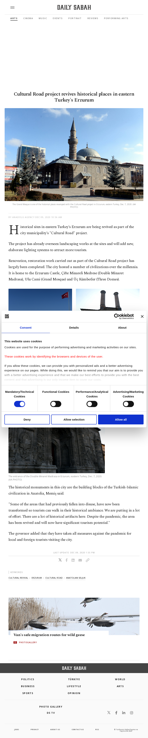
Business (28, 686)
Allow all (121, 419)
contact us (78, 729)
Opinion (74, 693)
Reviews (92, 18)
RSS (97, 729)
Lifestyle (74, 686)
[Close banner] (142, 316)
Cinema (28, 18)
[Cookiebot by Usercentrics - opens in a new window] (117, 316)
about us (55, 729)
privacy (35, 729)
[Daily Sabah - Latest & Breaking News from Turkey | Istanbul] (74, 7)
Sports (27, 693)
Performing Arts (116, 18)
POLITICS (27, 679)
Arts (14, 18)
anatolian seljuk (76, 577)
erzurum (37, 577)
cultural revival (18, 577)
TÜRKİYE (74, 679)
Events (58, 18)
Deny (27, 419)
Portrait (75, 18)
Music (43, 18)
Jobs (16, 729)
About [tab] (122, 327)
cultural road (54, 577)
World (120, 679)
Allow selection (73, 419)
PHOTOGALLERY (28, 642)
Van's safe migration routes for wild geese (49, 635)
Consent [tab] (26, 327)
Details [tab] (74, 327)
